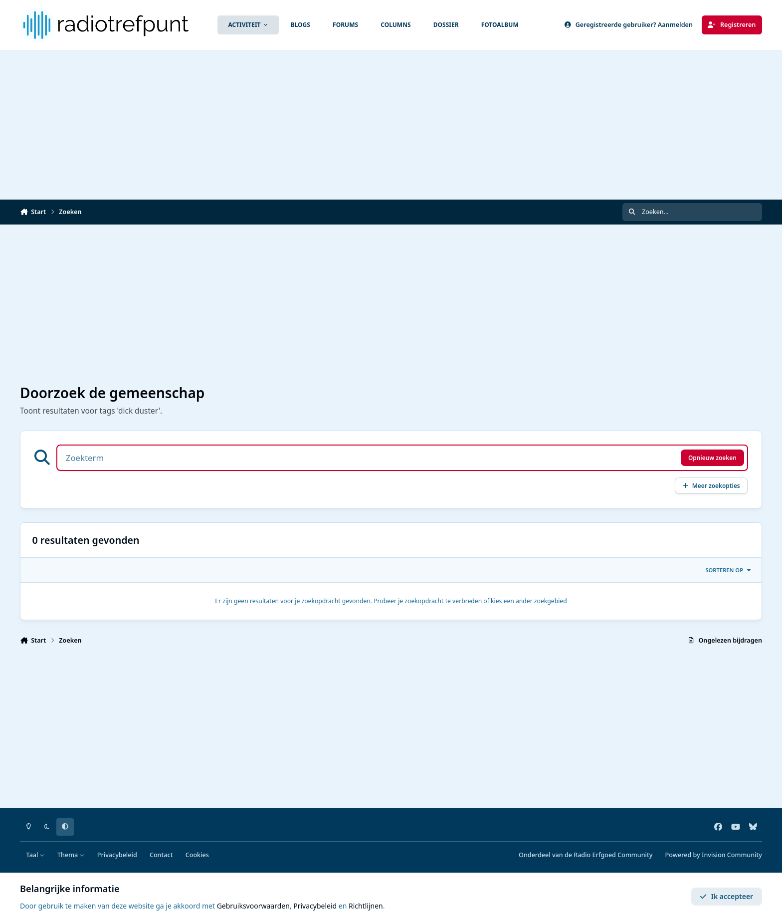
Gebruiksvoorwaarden (253, 906)
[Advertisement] (391, 125)
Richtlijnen (366, 906)
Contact (161, 855)
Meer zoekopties (711, 485)
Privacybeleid (117, 855)
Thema (71, 855)
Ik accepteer (726, 896)
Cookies (197, 855)
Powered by (713, 855)
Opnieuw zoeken (712, 457)
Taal (35, 855)
